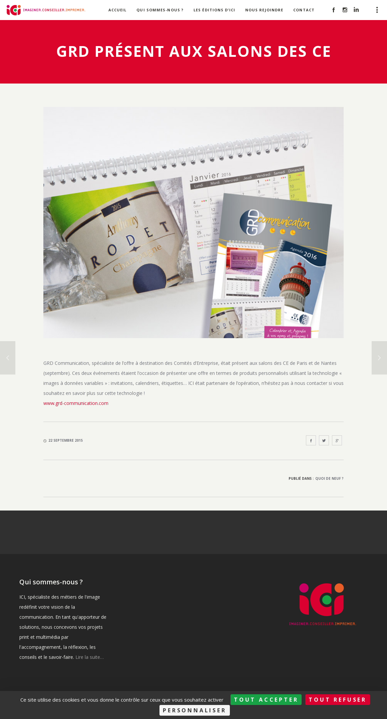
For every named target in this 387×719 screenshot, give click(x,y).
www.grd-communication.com (75, 403)
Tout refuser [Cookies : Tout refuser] (338, 699)
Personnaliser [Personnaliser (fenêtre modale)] (194, 710)
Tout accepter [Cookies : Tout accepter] (266, 699)
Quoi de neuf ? (329, 478)
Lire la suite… (89, 657)
